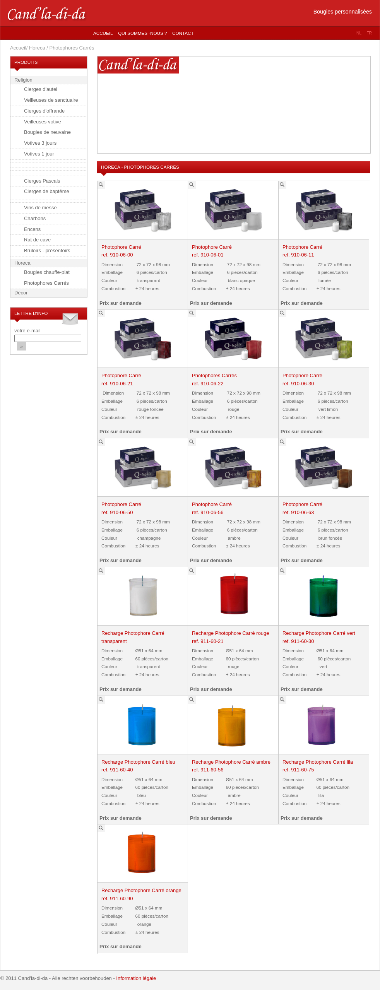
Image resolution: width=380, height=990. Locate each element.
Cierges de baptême (46, 191)
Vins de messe (40, 207)
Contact (182, 33)
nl (358, 33)
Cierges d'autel (40, 89)
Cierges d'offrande (44, 111)
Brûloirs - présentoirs (47, 250)
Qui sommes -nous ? (142, 33)
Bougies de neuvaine (47, 132)
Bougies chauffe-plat (47, 272)
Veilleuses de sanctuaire (51, 100)
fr (369, 33)
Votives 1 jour (39, 154)
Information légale (136, 978)
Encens (32, 229)
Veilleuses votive (42, 122)
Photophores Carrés (46, 283)
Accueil (103, 33)
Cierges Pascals (42, 181)
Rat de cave (37, 240)
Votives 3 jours (40, 143)
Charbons (35, 218)
